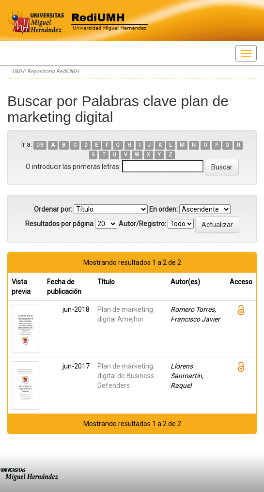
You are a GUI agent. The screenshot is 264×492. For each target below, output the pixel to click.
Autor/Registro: (142, 224)
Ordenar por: (53, 209)
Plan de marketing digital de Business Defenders (125, 375)
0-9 (40, 145)
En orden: (163, 209)
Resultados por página (59, 224)
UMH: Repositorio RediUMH (45, 71)
